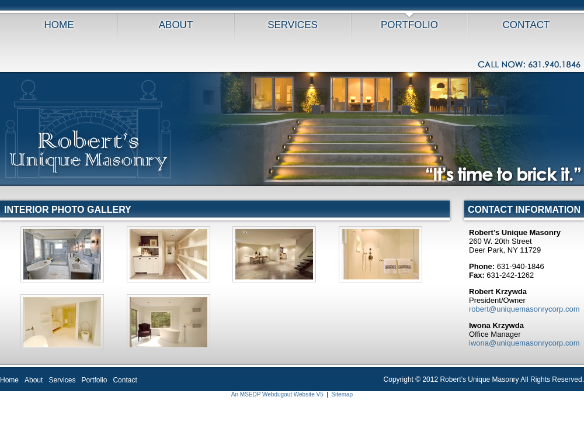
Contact (526, 24)
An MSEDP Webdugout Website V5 (277, 394)
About (176, 24)
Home (59, 24)
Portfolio (409, 24)
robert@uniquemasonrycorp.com (524, 309)
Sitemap (342, 394)
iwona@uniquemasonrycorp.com (524, 343)
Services (292, 24)
